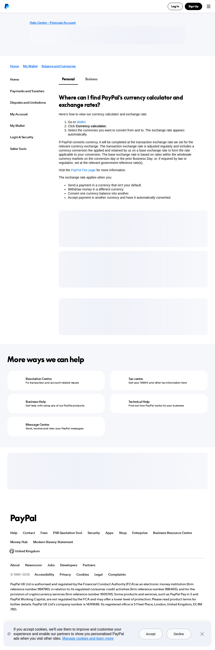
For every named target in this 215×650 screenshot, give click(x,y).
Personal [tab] (68, 79)
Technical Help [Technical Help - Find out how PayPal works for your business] (139, 402)
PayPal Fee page (83, 170)
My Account (19, 114)
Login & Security (21, 137)
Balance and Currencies (59, 66)
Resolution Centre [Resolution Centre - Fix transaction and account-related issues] (38, 379)
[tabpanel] (130, 150)
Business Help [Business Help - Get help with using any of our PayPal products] (36, 402)
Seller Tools (18, 149)
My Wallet (30, 66)
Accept (150, 634)
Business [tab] (91, 79)
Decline (179, 634)
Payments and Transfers (27, 91)
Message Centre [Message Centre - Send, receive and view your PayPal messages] (37, 424)
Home (14, 66)
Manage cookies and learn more (87, 638)
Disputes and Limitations (28, 102)
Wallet (81, 122)
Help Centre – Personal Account (53, 22)
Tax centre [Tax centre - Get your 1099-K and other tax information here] (136, 379)
